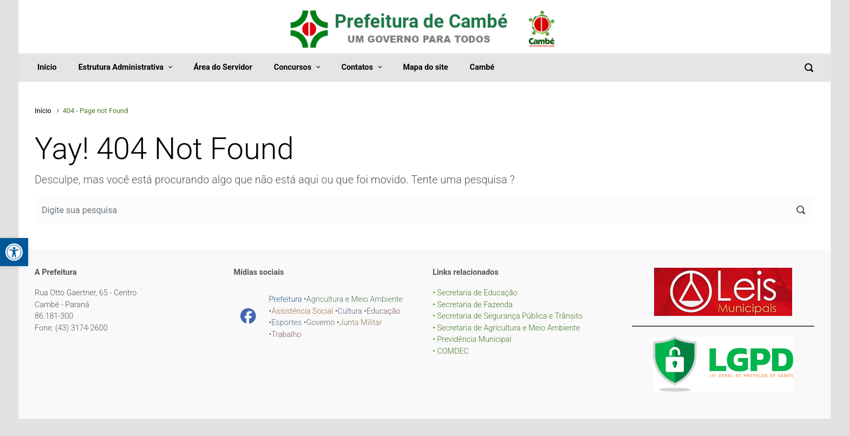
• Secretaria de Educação (475, 293)
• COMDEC (451, 351)
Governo (320, 322)
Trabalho (286, 334)
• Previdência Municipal (472, 339)
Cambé (482, 67)
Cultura (349, 311)
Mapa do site (425, 67)
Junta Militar (360, 322)
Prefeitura (285, 299)
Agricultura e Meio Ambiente (354, 299)
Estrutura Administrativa (121, 67)
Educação (383, 311)
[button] (14, 252)
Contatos (357, 67)
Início (47, 67)
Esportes (286, 322)
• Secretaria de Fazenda (473, 304)
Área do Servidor (222, 67)
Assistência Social (302, 311)
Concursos (292, 67)
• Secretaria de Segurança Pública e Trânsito (508, 316)
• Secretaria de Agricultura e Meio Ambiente (506, 328)
